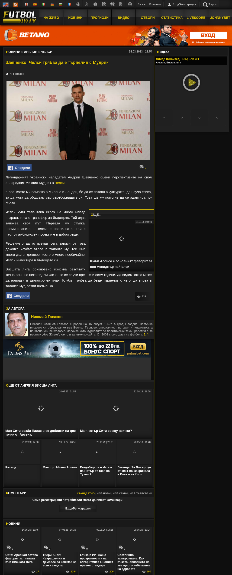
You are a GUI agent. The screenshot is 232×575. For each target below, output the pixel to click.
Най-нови (104, 493)
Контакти (155, 4)
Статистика (172, 17)
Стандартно (86, 493)
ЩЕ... (96, 215)
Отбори (148, 17)
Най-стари (120, 493)
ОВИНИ (13, 524)
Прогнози (99, 17)
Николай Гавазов (47, 317)
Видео (123, 17)
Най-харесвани (141, 493)
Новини (75, 17)
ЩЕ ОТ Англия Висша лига (31, 385)
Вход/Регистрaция (77, 508)
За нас (142, 4)
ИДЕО (163, 52)
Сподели (19, 168)
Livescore (196, 17)
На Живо (51, 17)
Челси (59, 183)
